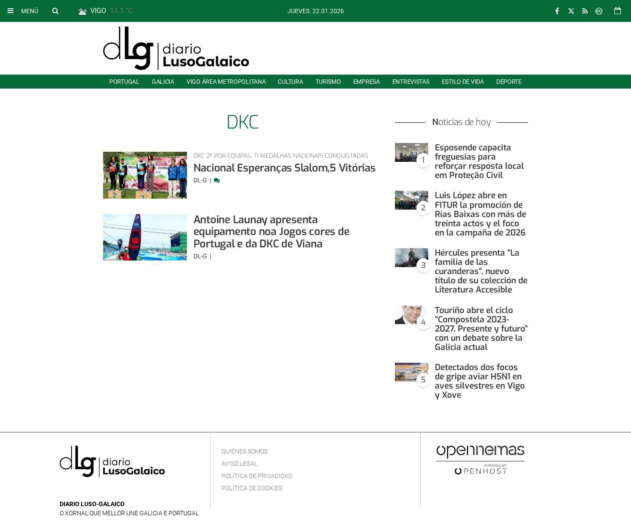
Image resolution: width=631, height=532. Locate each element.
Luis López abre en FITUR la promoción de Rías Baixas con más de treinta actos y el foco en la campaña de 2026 (480, 214)
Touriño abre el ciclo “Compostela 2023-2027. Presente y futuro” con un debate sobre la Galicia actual (481, 329)
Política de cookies (252, 488)
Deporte (509, 81)
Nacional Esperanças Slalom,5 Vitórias (285, 168)
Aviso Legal (240, 463)
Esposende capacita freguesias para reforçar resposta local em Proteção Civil (479, 161)
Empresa (366, 81)
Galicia (163, 81)
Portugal (124, 81)
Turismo (328, 81)
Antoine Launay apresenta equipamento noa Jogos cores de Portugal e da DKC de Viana (272, 232)
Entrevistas (411, 81)
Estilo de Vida (463, 81)
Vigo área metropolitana (225, 81)
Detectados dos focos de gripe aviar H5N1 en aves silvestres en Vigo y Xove (480, 381)
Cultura (290, 81)
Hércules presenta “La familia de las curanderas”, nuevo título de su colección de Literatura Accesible (481, 271)
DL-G (201, 180)
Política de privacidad (257, 475)
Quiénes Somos (245, 451)
